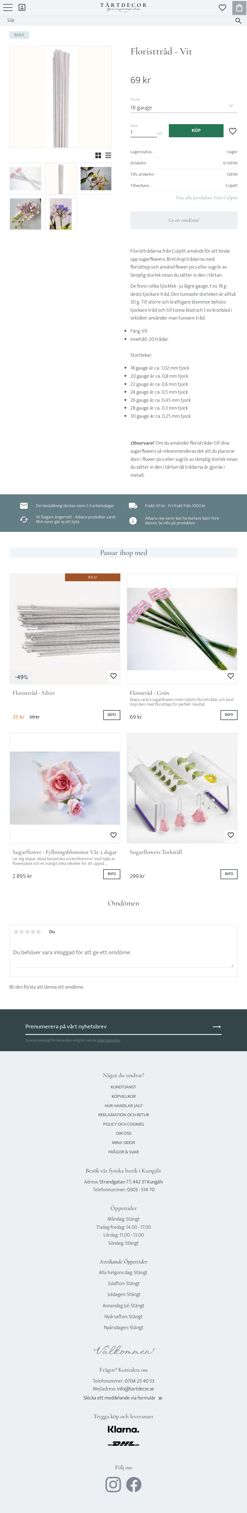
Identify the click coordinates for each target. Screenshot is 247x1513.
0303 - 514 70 (140, 1190)
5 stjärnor (38, 932)
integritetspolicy (108, 1040)
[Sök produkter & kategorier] (117, 20)
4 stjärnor (33, 932)
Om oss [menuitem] (123, 1133)
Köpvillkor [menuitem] (124, 1096)
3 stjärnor (27, 932)
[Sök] (238, 21)
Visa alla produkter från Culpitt (207, 197)
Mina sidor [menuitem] (22, 7)
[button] (8, 10)
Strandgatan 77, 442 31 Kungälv (131, 1182)
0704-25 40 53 (139, 1381)
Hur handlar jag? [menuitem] (124, 1106)
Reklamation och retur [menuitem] (123, 1115)
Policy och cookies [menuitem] (123, 1124)
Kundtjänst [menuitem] (123, 1087)
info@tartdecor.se (135, 1389)
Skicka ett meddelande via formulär (123, 1398)
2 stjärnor (21, 932)
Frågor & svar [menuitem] (123, 1152)
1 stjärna (16, 932)
